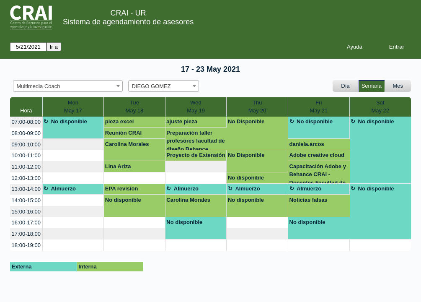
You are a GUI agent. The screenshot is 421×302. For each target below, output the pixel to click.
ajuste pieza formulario (181, 123)
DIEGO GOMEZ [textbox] (151, 86)
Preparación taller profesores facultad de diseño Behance (195, 140)
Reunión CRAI (123, 133)
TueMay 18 (135, 106)
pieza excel (119, 121)
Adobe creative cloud (316, 155)
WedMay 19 (196, 106)
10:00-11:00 (26, 155)
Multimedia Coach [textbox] (38, 86)
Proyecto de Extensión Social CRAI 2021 (195, 156)
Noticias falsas (308, 200)
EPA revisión (121, 188)
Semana (372, 86)
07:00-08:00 (26, 122)
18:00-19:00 (26, 245)
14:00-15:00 (26, 200)
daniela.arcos (306, 144)
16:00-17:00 (26, 222)
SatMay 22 (380, 106)
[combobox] (68, 86)
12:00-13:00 (26, 178)
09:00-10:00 (26, 144)
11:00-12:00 (26, 167)
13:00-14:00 (26, 189)
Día (345, 86)
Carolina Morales (127, 144)
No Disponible (246, 121)
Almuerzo (63, 188)
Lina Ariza (118, 166)
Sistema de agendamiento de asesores (128, 22)
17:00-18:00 (26, 234)
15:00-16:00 (26, 211)
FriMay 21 (319, 106)
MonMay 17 (73, 106)
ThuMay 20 (257, 106)
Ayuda (354, 47)
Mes (398, 86)
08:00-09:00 (26, 133)
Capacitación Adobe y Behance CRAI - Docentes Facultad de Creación (317, 173)
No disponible (69, 121)
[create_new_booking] (73, 144)
